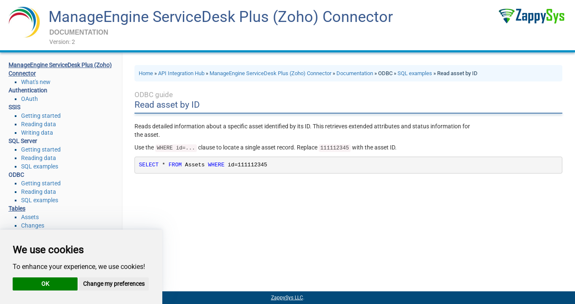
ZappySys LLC (287, 298)
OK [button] (45, 283)
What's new (36, 82)
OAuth (29, 98)
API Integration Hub (181, 73)
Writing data (37, 132)
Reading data (38, 124)
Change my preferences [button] (114, 283)
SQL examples (39, 166)
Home (146, 73)
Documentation (354, 73)
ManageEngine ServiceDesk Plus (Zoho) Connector (220, 17)
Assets (30, 217)
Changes (32, 225)
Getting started (41, 115)
